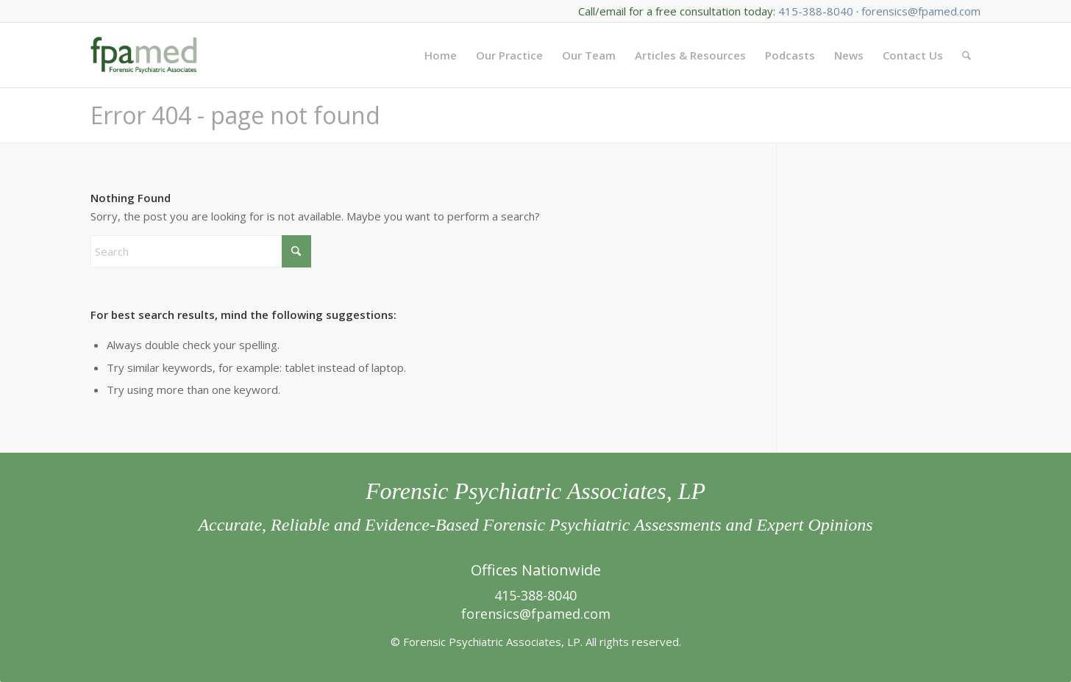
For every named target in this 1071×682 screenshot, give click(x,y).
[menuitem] (440, 55)
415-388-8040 (815, 11)
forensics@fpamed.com (921, 11)
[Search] (967, 55)
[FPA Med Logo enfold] (143, 55)
